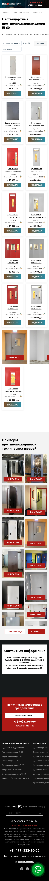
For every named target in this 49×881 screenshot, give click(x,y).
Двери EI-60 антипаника (12, 769)
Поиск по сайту (10, 807)
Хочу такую (14, 357)
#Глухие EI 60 (39, 34)
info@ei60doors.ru (36, 2)
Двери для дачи (40, 769)
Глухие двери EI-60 (10, 761)
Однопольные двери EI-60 (13, 748)
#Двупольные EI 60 (25, 34)
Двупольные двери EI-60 (12, 756)
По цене (40, 43)
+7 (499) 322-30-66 (35, 5)
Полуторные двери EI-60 (12, 752)
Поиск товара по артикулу (34, 807)
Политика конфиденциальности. (24, 825)
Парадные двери (40, 752)
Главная (5, 12)
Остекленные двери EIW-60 (14, 774)
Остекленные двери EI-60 (13, 765)
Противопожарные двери (30, 12)
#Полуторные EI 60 (9, 34)
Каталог (14, 12)
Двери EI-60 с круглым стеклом (15, 778)
